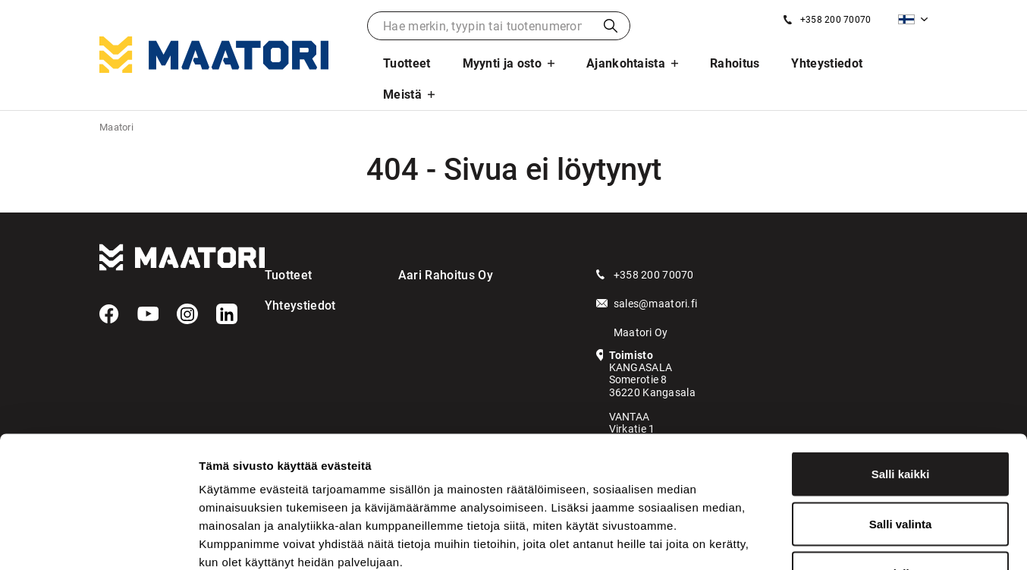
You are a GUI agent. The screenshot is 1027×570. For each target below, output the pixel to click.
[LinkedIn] (226, 314)
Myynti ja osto (502, 63)
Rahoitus (735, 63)
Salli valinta (900, 420)
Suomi (906, 19)
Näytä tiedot (811, 540)
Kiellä (900, 470)
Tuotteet (407, 63)
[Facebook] (109, 314)
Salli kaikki (901, 370)
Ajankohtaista (625, 63)
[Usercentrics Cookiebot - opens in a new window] (98, 540)
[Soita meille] (827, 19)
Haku (610, 25)
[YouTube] (148, 314)
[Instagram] (187, 314)
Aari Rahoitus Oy (445, 275)
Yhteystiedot (826, 63)
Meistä (402, 94)
